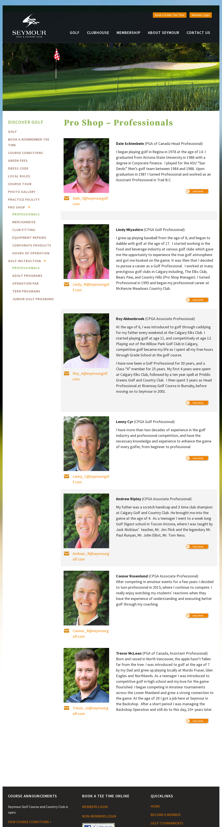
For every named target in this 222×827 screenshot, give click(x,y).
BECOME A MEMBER (165, 815)
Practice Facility (24, 199)
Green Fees (18, 160)
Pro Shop (16, 207)
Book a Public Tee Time (169, 15)
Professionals (26, 214)
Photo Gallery (22, 191)
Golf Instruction (24, 261)
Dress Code (18, 168)
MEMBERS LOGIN (95, 807)
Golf (12, 131)
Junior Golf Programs (33, 299)
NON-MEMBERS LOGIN (99, 816)
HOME (155, 806)
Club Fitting (23, 230)
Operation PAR (25, 283)
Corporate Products (31, 245)
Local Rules (19, 176)
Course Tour (20, 184)
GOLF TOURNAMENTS (167, 823)
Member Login (201, 15)
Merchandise (24, 222)
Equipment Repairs (29, 237)
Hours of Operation (31, 253)
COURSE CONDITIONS (25, 153)
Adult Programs (27, 275)
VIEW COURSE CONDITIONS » (29, 822)
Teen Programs (26, 291)
